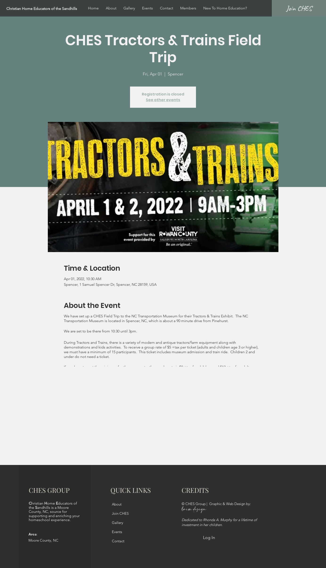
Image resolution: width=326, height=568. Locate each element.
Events (117, 532)
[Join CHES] (299, 8)
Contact (118, 541)
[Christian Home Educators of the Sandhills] (53, 9)
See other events (163, 100)
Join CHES (120, 513)
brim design (194, 509)
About (117, 504)
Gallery (117, 522)
